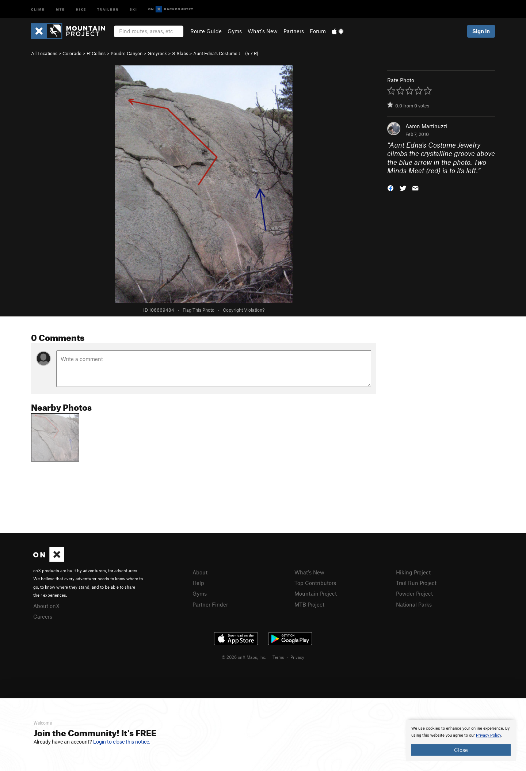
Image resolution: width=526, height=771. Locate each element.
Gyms (235, 31)
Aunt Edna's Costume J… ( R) (225, 53)
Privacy (297, 657)
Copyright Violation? (243, 310)
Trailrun (108, 9)
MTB (60, 9)
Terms (278, 657)
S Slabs (180, 53)
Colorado (71, 53)
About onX (46, 606)
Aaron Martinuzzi (426, 126)
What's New (263, 31)
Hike (81, 9)
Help (198, 583)
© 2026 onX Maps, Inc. (244, 657)
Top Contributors (315, 583)
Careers (42, 616)
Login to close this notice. (121, 742)
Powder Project (414, 593)
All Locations (44, 53)
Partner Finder (210, 604)
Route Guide (206, 31)
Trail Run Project (416, 583)
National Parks (414, 604)
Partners (293, 31)
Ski (133, 9)
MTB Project (309, 604)
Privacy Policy (488, 735)
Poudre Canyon (126, 53)
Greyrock (157, 53)
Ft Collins (96, 53)
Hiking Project (413, 572)
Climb (38, 9)
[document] (461, 740)
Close (461, 750)
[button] (390, 187)
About (200, 572)
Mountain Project (315, 593)
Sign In (481, 31)
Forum (318, 31)
